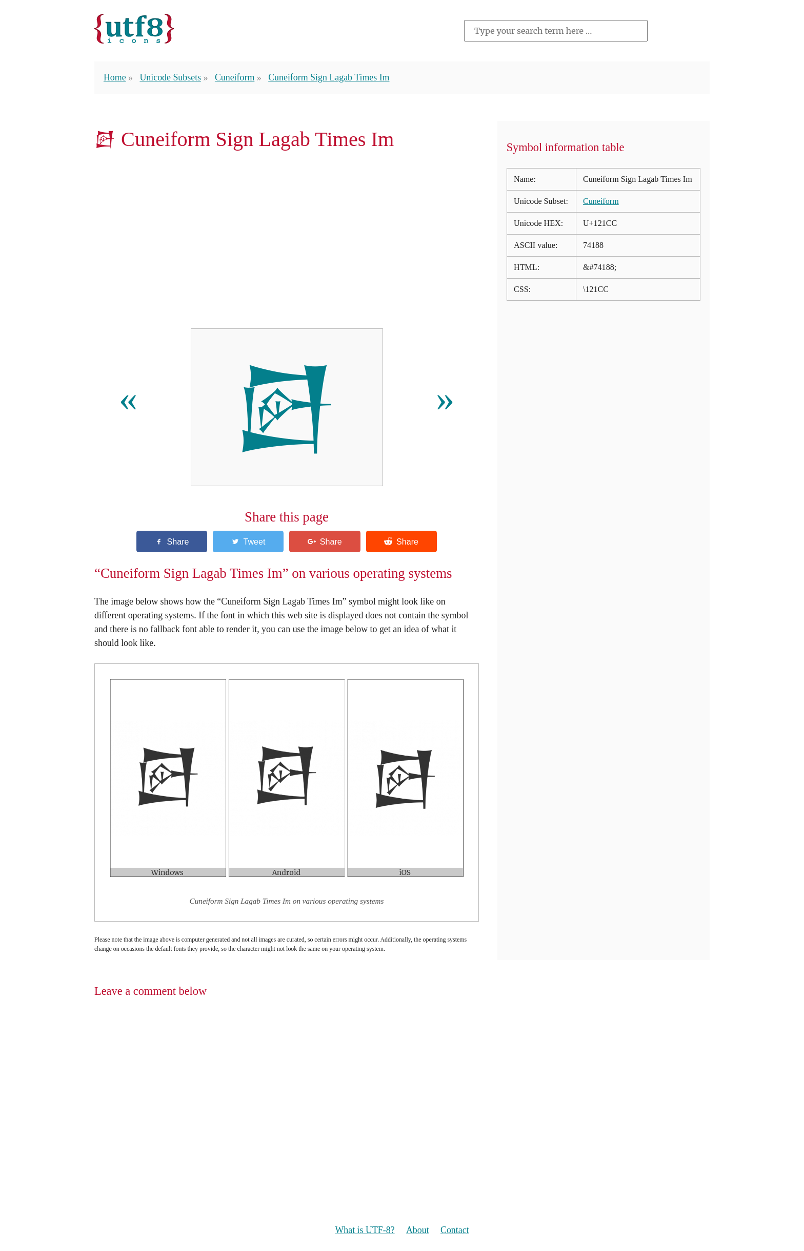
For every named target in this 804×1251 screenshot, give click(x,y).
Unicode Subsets (170, 77)
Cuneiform (234, 77)
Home (115, 77)
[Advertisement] (286, 243)
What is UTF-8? (364, 1230)
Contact (454, 1230)
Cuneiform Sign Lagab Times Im (328, 77)
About (417, 1230)
